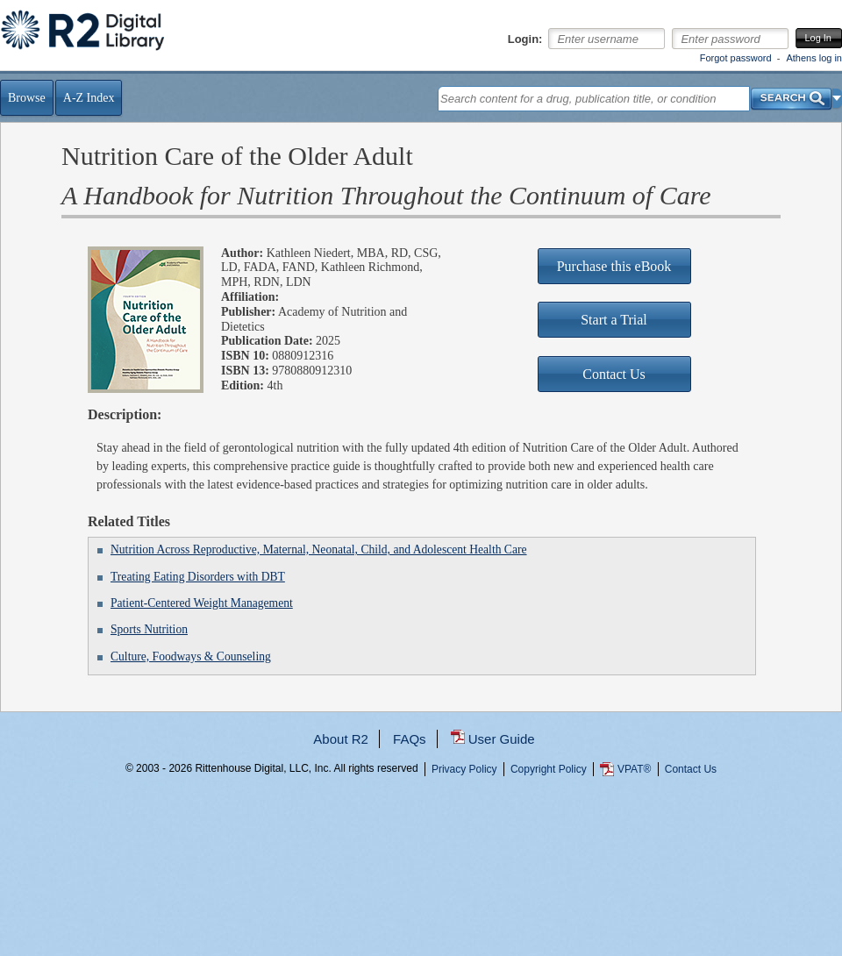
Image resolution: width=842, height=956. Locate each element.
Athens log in (814, 58)
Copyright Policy (548, 769)
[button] (837, 98)
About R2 (340, 738)
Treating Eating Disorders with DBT (198, 576)
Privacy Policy (464, 769)
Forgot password (736, 58)
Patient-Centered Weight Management (202, 603)
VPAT (634, 769)
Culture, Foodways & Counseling (191, 656)
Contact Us (691, 769)
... (421, 832)
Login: (525, 39)
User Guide (501, 738)
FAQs (409, 738)
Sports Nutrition (149, 629)
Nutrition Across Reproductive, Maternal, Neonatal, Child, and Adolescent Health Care (319, 549)
